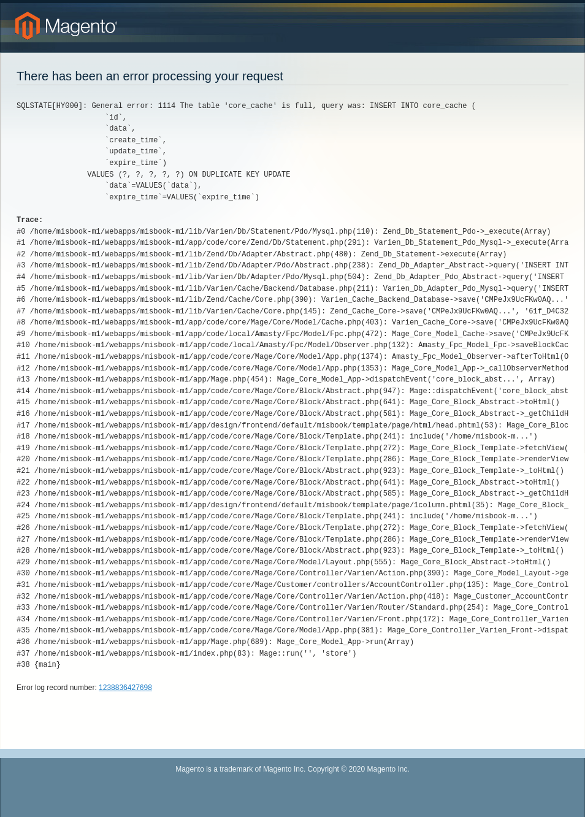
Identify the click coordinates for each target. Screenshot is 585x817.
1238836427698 (125, 687)
